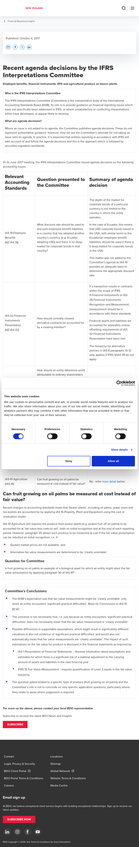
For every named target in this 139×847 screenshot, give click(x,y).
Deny (68, 461)
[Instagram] (17, 831)
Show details (119, 449)
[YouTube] (37, 831)
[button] (15, 724)
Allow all (113, 461)
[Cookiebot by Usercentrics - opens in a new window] (119, 383)
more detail (109, 481)
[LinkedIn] (7, 831)
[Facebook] (27, 831)
